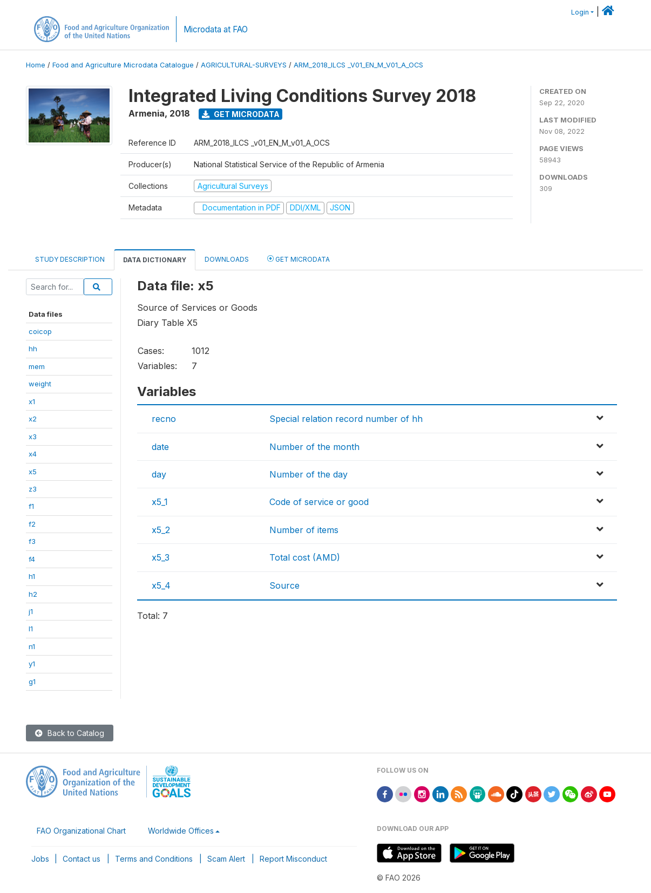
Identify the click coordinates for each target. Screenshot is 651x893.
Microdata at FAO (216, 29)
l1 (31, 628)
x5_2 (161, 529)
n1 (32, 646)
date (160, 446)
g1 (32, 681)
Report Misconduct (293, 858)
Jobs (40, 858)
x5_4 (161, 585)
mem (37, 366)
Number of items (303, 529)
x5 (33, 471)
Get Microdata (241, 114)
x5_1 (160, 501)
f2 (32, 524)
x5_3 (160, 557)
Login (580, 12)
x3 (33, 436)
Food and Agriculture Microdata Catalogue (123, 65)
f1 (31, 506)
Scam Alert (226, 858)
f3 (32, 541)
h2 (33, 594)
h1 (32, 576)
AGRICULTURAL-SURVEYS (244, 65)
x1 (32, 401)
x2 (33, 418)
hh (33, 348)
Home (35, 65)
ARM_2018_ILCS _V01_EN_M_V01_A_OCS (358, 65)
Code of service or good (319, 501)
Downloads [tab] (227, 259)
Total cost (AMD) (304, 557)
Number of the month (314, 446)
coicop (40, 331)
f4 (32, 559)
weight (40, 383)
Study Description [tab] (70, 259)
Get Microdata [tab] (298, 258)
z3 (33, 489)
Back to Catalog (69, 733)
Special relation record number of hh (346, 418)
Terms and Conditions (154, 858)
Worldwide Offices (181, 830)
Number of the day (308, 474)
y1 (32, 663)
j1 (31, 611)
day (159, 474)
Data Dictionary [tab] (154, 260)
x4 (33, 453)
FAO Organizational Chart (81, 830)
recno (164, 418)
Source (284, 585)
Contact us (81, 858)
